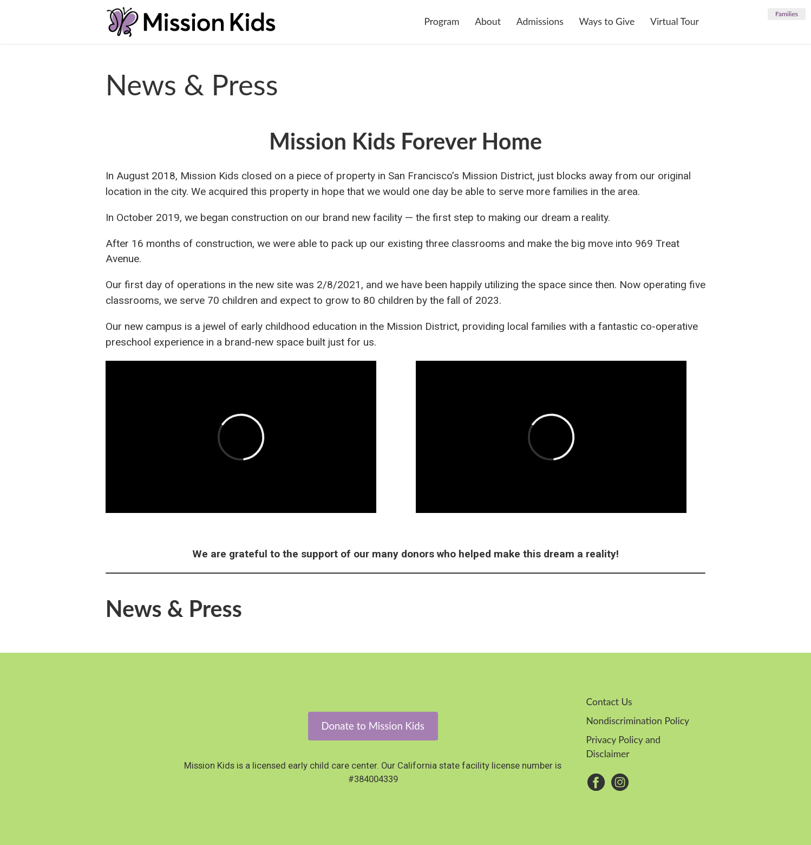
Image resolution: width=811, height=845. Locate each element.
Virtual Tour (674, 21)
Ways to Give (607, 21)
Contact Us (609, 701)
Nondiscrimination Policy (637, 720)
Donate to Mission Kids (372, 726)
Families (786, 14)
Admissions (540, 21)
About (488, 21)
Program (441, 21)
